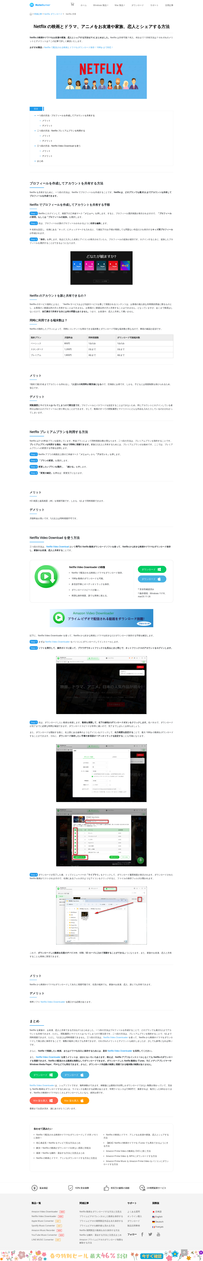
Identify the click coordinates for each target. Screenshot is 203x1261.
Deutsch (157, 1221)
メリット (46, 120)
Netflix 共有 (71, 14)
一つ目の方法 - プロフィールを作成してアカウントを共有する (66, 115)
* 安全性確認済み (146, 589)
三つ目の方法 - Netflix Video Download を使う (59, 145)
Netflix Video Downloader (57, 641)
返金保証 (43, 1188)
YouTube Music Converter (48, 1234)
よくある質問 (133, 1211)
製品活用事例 (133, 1225)
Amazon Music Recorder (47, 1230)
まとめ (40, 161)
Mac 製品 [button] (119, 5)
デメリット (47, 125)
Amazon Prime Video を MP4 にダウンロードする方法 (131, 1156)
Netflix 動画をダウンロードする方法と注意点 (100, 1211)
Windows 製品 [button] (100, 5)
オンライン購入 (134, 1216)
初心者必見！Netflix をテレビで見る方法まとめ (58, 1142)
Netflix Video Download (57, 546)
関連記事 (38, 14)
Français (157, 1226)
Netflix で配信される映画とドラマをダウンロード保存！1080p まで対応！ (78, 47)
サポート (154, 5)
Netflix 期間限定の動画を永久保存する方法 (99, 1230)
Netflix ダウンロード (53, 14)
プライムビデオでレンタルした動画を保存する (101, 1216)
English (157, 1216)
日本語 (157, 1211)
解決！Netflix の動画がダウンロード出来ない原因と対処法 (63, 1147)
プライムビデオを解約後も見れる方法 (97, 1225)
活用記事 (169, 5)
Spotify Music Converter (47, 1225)
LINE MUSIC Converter (46, 1239)
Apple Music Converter (46, 1220)
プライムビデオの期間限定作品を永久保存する (101, 1220)
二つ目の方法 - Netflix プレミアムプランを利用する (61, 130)
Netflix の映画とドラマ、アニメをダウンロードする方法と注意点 (66, 1158)
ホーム (84, 5)
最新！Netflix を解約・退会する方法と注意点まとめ (60, 1153)
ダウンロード (137, 5)
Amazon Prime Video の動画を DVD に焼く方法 (128, 1151)
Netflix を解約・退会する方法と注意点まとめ (100, 1234)
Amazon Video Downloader (48, 1211)
